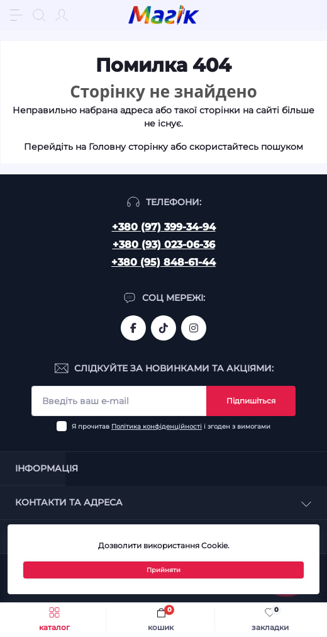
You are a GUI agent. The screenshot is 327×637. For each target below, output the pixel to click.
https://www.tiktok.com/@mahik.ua (163, 328)
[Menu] (16, 15)
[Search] (39, 15)
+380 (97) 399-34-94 (164, 227)
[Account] (61, 15)
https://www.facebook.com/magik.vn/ (133, 328)
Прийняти (163, 570)
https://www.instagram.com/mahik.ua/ (193, 328)
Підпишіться (250, 400)
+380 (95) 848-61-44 (163, 262)
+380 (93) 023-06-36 (164, 245)
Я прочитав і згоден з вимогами (171, 426)
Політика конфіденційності (156, 426)
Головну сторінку (128, 146)
